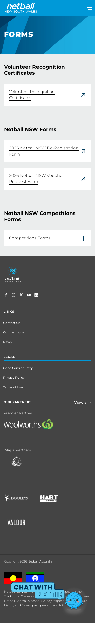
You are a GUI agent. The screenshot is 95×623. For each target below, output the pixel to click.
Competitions (13, 332)
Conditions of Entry (18, 368)
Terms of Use (13, 387)
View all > (82, 402)
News (7, 342)
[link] (47, 95)
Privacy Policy (14, 377)
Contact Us (11, 323)
